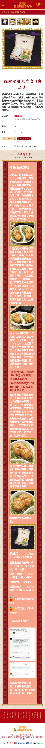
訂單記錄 (24, 715)
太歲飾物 (15, 715)
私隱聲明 (35, 715)
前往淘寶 (4, 715)
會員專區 (21, 715)
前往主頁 (7, 715)
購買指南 (18, 146)
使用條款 (32, 715)
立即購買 (9, 138)
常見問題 (26, 715)
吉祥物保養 (31, 146)
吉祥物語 (10, 715)
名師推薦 (13, 715)
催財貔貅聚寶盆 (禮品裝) (17, 12)
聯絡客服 (40, 715)
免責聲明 (37, 715)
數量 (4, 132)
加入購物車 (24, 138)
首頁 (3, 12)
